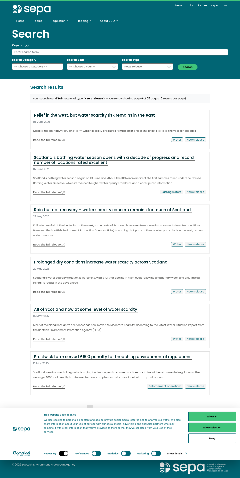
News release (195, 140)
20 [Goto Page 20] (158, 409)
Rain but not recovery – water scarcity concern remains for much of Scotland (112, 210)
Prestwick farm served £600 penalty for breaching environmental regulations (113, 356)
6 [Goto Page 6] (73, 409)
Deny (212, 456)
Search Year (75, 60)
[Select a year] (92, 66)
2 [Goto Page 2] (51, 409)
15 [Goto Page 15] (127, 409)
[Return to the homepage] (32, 9)
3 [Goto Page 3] (57, 409)
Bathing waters (171, 192)
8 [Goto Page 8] (84, 409)
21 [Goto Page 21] (165, 409)
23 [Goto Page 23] (179, 409)
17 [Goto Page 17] (139, 409)
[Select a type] (147, 66)
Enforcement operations (165, 386)
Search (187, 67)
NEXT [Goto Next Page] (38, 415)
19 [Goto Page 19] (152, 409)
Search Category (24, 60)
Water (177, 140)
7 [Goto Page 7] (79, 409)
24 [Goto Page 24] (186, 409)
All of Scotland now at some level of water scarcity (85, 309)
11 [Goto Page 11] (101, 409)
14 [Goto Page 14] (120, 409)
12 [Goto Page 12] (107, 409)
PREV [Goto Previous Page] (38, 408)
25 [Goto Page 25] (194, 409)
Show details (175, 471)
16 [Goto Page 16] (133, 409)
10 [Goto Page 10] (95, 409)
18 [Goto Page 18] (145, 409)
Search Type (131, 60)
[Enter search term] (120, 52)
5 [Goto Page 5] (68, 409)
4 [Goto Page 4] (62, 409)
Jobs (190, 5)
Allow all (212, 434)
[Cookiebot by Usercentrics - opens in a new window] (21, 471)
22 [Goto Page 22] (172, 409)
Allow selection (212, 445)
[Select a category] (37, 66)
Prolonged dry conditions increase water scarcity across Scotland (101, 262)
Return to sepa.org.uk (212, 5)
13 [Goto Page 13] (114, 409)
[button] (59, 21)
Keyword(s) (20, 45)
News (178, 5)
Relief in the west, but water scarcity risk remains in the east (94, 115)
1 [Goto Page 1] (46, 409)
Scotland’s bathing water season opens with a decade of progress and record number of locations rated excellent (114, 160)
